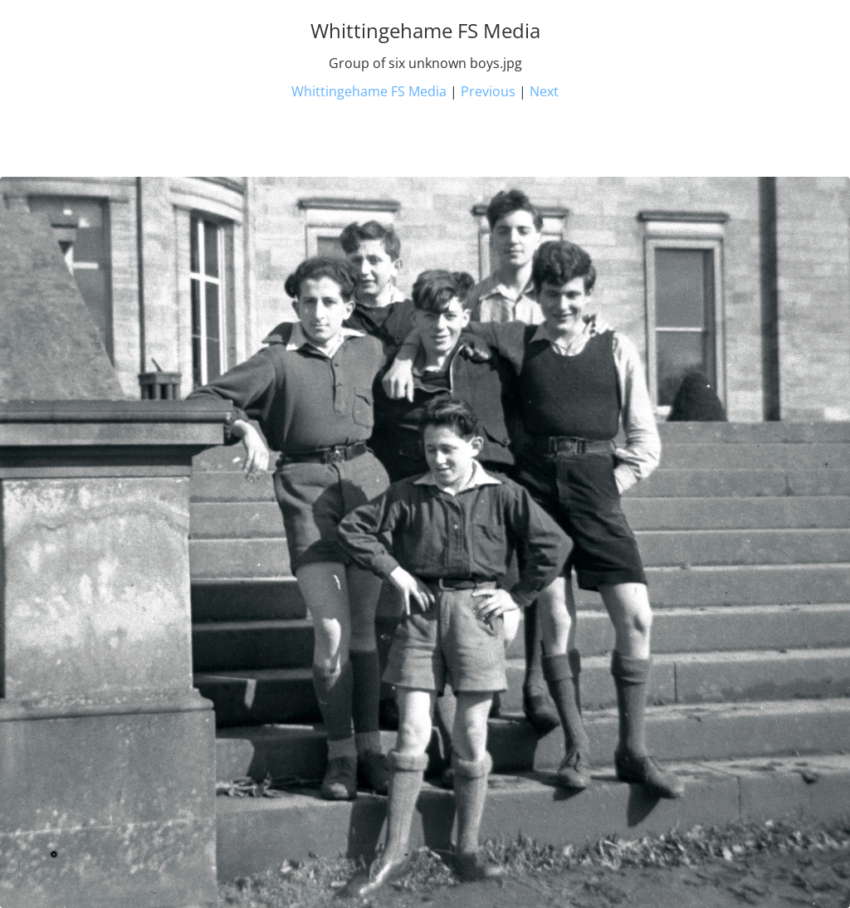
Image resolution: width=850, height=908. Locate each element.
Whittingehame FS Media (369, 91)
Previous (488, 91)
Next (544, 91)
